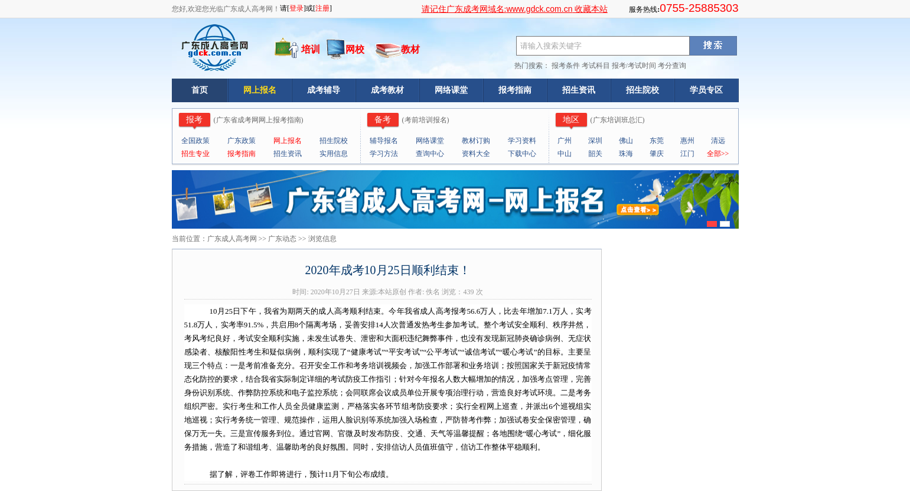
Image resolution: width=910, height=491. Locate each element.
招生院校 (642, 90)
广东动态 (282, 239)
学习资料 (522, 140)
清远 (718, 140)
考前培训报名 (426, 120)
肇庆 (657, 153)
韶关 (595, 153)
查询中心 (430, 153)
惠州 (687, 140)
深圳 (595, 140)
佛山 (626, 140)
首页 (199, 90)
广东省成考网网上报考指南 (258, 120)
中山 (564, 153)
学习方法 (384, 153)
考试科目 (596, 65)
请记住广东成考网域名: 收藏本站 (515, 9)
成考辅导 (323, 90)
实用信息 (333, 153)
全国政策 (195, 140)
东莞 (657, 140)
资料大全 (476, 153)
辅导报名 (384, 140)
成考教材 (387, 90)
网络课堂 (451, 90)
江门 (687, 153)
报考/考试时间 (634, 65)
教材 (410, 49)
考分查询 (672, 65)
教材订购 (476, 140)
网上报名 (259, 90)
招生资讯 (578, 90)
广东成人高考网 (232, 239)
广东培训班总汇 (617, 120)
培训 (310, 49)
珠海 (626, 153)
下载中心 (522, 153)
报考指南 (514, 90)
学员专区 (706, 90)
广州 (564, 140)
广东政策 (241, 140)
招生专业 (195, 153)
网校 (354, 49)
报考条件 (566, 65)
